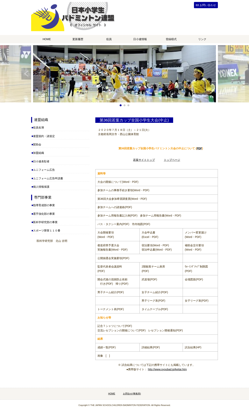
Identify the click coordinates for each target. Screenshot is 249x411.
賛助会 (37, 144)
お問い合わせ (208, 5)
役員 (109, 39)
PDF (199, 148)
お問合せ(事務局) (132, 393)
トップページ (172, 159)
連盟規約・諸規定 (44, 136)
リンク (202, 39)
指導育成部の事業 (44, 205)
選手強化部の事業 (44, 213)
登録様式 (171, 39)
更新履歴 (77, 39)
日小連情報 (140, 39)
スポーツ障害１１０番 (46, 230)
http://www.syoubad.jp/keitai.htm (167, 369)
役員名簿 (38, 127)
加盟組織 (38, 152)
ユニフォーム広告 (44, 169)
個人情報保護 (41, 186)
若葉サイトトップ (144, 159)
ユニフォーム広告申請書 (48, 178)
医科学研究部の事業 (45, 222)
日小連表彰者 (41, 161)
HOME (47, 39)
